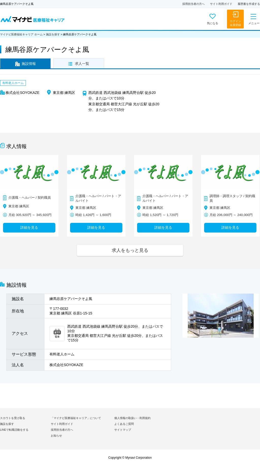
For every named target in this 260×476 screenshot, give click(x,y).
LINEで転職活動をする (14, 429)
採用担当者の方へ (193, 3)
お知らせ (56, 435)
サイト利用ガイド (221, 3)
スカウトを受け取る (12, 418)
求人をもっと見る (130, 250)
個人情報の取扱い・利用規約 (132, 418)
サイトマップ (122, 429)
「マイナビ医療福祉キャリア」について (76, 418)
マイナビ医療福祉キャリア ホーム (21, 34)
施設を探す (53, 34)
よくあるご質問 (124, 423)
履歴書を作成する (249, 3)
